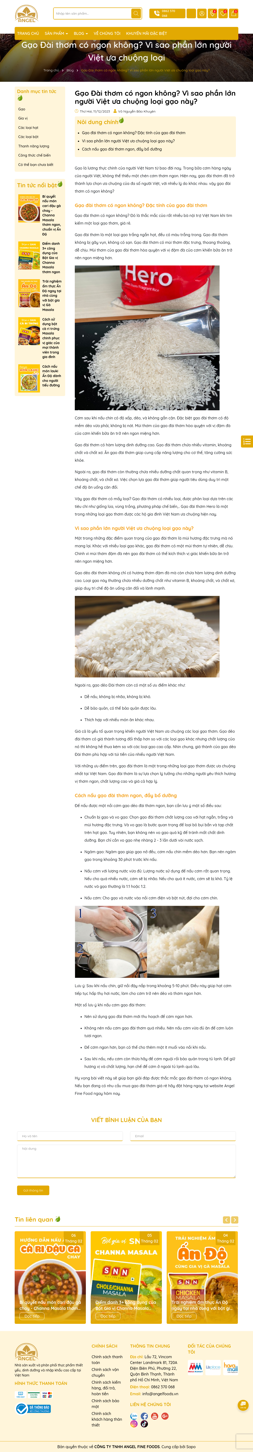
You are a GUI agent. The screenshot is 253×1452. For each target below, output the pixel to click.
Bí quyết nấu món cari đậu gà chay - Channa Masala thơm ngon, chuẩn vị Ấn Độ (51, 215)
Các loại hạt (28, 127)
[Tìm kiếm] (136, 13)
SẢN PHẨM (55, 33)
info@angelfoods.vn (160, 1393)
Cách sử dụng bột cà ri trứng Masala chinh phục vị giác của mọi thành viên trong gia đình (51, 338)
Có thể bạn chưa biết (35, 164)
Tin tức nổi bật (37, 185)
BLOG (79, 33)
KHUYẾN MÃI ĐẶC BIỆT (146, 33)
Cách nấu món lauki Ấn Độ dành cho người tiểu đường (51, 375)
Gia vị (23, 118)
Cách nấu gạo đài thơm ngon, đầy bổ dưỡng (122, 149)
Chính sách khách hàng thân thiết (107, 1419)
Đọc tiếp (32, 1316)
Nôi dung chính (97, 122)
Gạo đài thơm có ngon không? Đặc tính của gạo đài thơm (133, 132)
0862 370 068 (163, 1386)
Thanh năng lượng (33, 146)
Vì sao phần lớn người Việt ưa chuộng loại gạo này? (128, 141)
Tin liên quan (38, 1219)
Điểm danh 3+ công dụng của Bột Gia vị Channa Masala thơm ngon (51, 257)
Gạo (21, 109)
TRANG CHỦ (28, 33)
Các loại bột (28, 136)
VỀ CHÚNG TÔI (107, 33)
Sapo (191, 1446)
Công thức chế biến (34, 155)
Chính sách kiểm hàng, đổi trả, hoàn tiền (106, 1388)
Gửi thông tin (33, 1190)
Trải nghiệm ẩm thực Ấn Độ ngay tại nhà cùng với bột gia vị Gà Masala (52, 295)
